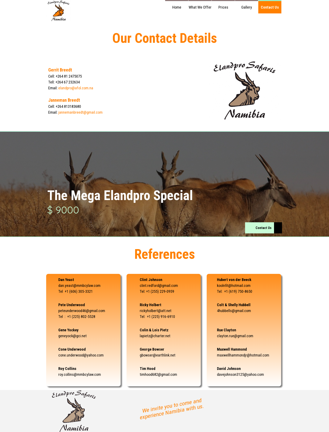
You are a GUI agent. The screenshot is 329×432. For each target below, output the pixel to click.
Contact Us (270, 7)
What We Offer (200, 7)
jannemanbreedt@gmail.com (80, 112)
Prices (223, 7)
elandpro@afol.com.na (75, 88)
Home (176, 7)
